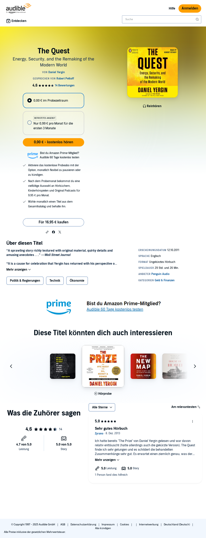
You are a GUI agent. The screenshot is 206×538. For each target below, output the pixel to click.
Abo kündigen (103, 528)
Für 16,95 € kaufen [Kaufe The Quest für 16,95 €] (53, 222)
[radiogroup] (53, 114)
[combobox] (161, 19)
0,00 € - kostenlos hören (53, 142)
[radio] (53, 100)
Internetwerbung (149, 524)
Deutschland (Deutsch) (177, 524)
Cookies (125, 524)
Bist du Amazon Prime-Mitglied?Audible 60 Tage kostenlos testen (59, 155)
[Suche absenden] (197, 19)
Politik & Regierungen (25, 281)
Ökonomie (77, 281)
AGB (63, 524)
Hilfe (172, 8)
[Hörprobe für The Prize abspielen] (103, 393)
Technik (55, 281)
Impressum (108, 524)
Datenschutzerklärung (84, 524)
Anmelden (190, 8)
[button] (47, 231)
